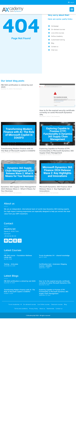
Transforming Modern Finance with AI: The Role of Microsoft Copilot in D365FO (18, 150)
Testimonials (50, 309)
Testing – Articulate (11, 264)
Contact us (59, 309)
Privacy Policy (33, 309)
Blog (65, 304)
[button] (72, 9)
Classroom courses (57, 304)
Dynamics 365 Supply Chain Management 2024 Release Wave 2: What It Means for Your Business (18, 189)
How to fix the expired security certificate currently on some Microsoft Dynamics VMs (57, 112)
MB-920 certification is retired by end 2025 (19, 281)
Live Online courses (43, 304)
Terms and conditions (21, 309)
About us (42, 309)
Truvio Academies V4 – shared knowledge (54, 255)
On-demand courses (29, 304)
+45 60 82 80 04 (10, 236)
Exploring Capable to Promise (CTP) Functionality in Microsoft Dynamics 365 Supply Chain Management (56, 151)
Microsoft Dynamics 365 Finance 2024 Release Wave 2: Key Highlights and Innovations (55, 189)
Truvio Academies (15, 304)
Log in (71, 2)
